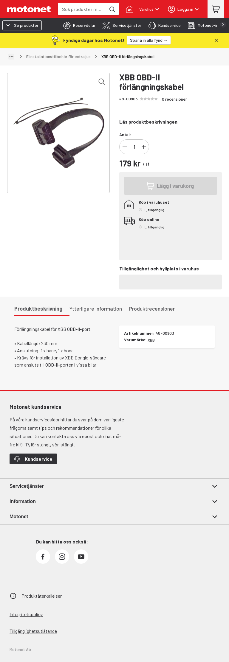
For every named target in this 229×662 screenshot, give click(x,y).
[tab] (77, 25)
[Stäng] (216, 40)
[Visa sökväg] (11, 57)
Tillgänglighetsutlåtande (33, 631)
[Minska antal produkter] (125, 147)
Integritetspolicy (26, 614)
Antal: (125, 134)
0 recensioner (174, 99)
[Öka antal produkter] (144, 147)
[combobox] (82, 9)
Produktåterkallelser (41, 596)
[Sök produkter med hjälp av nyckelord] (112, 9)
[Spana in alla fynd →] (149, 40)
